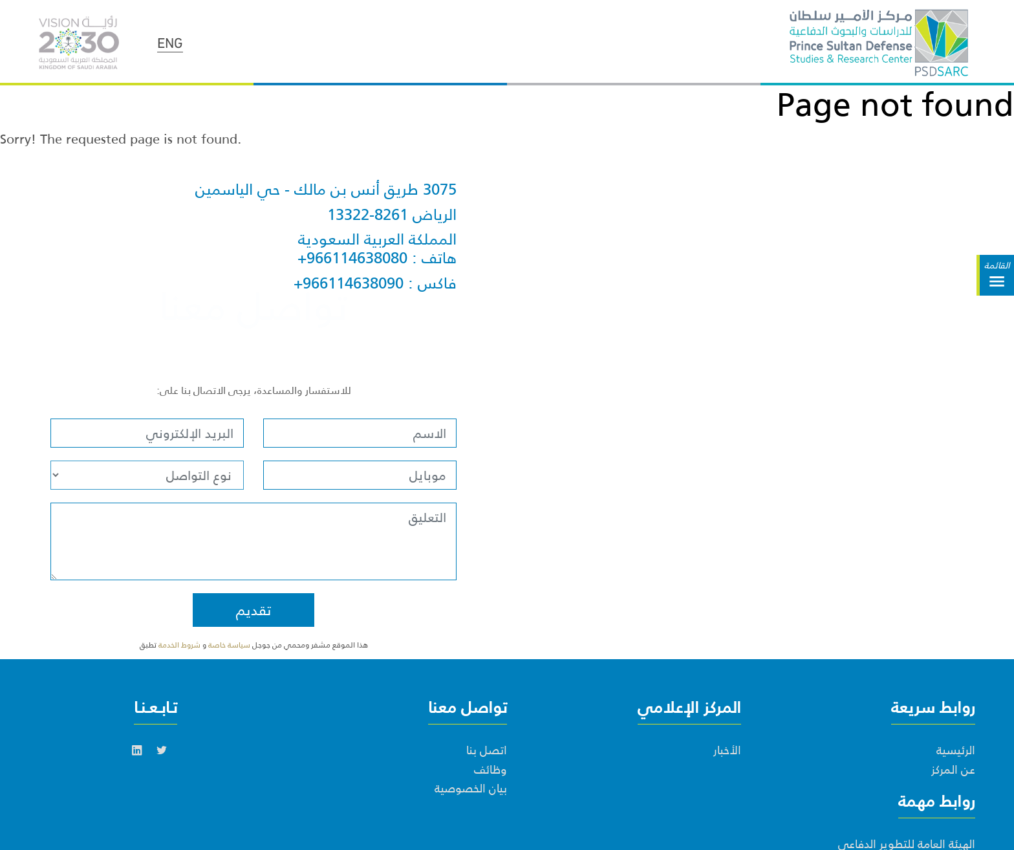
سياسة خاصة (230, 644)
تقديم (253, 610)
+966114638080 (352, 258)
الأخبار (727, 750)
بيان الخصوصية (471, 788)
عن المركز (953, 770)
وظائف (490, 770)
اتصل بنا (486, 750)
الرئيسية (955, 750)
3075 (440, 189)
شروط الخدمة (179, 644)
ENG (170, 41)
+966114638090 (349, 283)
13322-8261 (367, 215)
